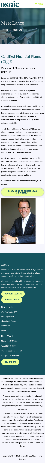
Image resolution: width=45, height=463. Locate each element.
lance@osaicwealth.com (10, 356)
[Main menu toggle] (39, 4)
